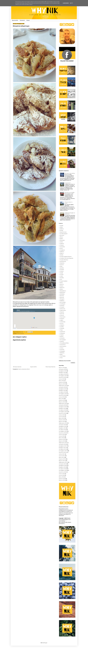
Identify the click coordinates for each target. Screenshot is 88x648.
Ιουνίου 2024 (62, 397)
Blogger (45, 642)
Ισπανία (61, 271)
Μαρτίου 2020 (62, 480)
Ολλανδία (62, 305)
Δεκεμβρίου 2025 (63, 370)
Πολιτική (62, 313)
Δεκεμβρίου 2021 (63, 446)
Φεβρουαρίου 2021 (63, 462)
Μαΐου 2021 (61, 457)
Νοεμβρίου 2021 (62, 447)
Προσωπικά (22, 20)
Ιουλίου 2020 (62, 473)
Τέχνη (61, 330)
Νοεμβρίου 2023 (62, 408)
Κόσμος (28, 20)
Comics (61, 347)
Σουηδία (62, 326)
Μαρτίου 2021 (62, 460)
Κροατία (62, 284)
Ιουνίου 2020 (62, 475)
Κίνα (61, 279)
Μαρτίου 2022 (62, 441)
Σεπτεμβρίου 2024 (63, 393)
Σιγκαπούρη (62, 321)
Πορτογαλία (62, 316)
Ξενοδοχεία (62, 303)
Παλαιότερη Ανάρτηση (50, 366)
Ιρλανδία (62, 268)
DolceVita (22, 333)
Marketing (62, 352)
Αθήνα (61, 227)
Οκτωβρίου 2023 (62, 410)
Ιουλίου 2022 (62, 434)
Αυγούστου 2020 (62, 472)
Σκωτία (61, 323)
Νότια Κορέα (63, 302)
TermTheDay (62, 356)
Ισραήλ (61, 272)
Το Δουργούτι (68, 182)
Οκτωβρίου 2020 (62, 468)
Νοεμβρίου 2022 (62, 428)
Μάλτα (61, 289)
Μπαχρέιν (62, 299)
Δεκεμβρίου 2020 (63, 465)
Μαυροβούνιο (63, 290)
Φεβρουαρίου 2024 (63, 403)
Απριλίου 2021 (62, 459)
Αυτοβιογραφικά (63, 233)
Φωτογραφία (63, 339)
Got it (71, 3)
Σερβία (61, 320)
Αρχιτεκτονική (63, 232)
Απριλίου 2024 (62, 400)
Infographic (62, 351)
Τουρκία (62, 334)
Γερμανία (62, 243)
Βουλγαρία (62, 240)
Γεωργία (62, 245)
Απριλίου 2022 (62, 439)
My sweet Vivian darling (70, 173)
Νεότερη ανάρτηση (17, 366)
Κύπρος (61, 285)
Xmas (61, 357)
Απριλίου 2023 (62, 419)
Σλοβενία (62, 325)
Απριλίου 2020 (62, 478)
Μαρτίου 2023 (62, 421)
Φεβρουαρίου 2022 (63, 442)
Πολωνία (62, 315)
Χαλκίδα (62, 341)
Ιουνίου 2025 (62, 379)
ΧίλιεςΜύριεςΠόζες (64, 343)
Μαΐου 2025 (61, 380)
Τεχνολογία (62, 331)
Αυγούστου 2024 (62, 395)
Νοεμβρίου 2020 (62, 467)
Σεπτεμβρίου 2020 (63, 470)
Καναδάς (62, 277)
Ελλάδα (18, 333)
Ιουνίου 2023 (62, 416)
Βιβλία (61, 238)
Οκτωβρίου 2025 (62, 374)
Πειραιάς (62, 312)
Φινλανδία (62, 338)
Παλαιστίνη (62, 308)
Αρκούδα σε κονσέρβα (69, 192)
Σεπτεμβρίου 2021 (63, 450)
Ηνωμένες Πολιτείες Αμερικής (66, 258)
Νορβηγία (62, 300)
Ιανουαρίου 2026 (62, 369)
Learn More (66, 3)
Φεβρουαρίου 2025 (63, 385)
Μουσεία (62, 295)
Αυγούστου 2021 (62, 452)
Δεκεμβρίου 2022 (63, 426)
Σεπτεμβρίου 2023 (63, 411)
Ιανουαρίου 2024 (62, 405)
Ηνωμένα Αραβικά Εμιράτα (66, 256)
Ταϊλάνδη (62, 328)
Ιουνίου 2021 (62, 455)
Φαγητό (61, 336)
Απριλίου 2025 (62, 382)
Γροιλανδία (62, 246)
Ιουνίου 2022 (62, 436)
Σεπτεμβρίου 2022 (63, 431)
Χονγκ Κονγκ (62, 344)
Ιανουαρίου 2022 (62, 444)
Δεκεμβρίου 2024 (63, 388)
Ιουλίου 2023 (62, 415)
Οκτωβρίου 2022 (62, 429)
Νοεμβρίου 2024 (62, 390)
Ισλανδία (62, 269)
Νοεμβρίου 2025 (62, 372)
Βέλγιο (61, 237)
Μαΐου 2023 (61, 418)
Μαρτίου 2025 (62, 384)
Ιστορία (61, 274)
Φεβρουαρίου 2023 (63, 423)
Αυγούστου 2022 (62, 432)
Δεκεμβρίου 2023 (63, 406)
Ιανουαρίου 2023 (62, 424)
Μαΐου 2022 (61, 437)
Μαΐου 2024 (61, 398)
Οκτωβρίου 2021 (62, 449)
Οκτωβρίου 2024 (62, 392)
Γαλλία (61, 241)
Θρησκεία (62, 263)
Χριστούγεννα (63, 346)
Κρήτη (61, 282)
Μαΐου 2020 (61, 477)
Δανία (61, 248)
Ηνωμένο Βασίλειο (64, 259)
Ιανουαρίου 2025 (62, 387)
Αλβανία (62, 228)
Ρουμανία (62, 318)
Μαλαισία (62, 287)
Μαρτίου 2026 (62, 367)
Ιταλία (61, 276)
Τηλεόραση (62, 333)
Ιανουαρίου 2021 (62, 463)
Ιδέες (61, 266)
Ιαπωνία (62, 264)
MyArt (61, 354)
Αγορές (61, 225)
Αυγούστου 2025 (62, 377)
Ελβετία (62, 253)
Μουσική (62, 297)
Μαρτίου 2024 (62, 401)
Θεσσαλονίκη (63, 261)
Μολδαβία (62, 294)
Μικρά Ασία (62, 292)
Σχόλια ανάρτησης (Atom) (24, 369)
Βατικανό (62, 235)
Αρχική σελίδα (15, 20)
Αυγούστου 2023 (62, 413)
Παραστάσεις (63, 310)
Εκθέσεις (62, 251)
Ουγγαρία (62, 307)
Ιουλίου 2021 (62, 454)
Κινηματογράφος (63, 281)
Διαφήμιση (62, 250)
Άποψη (61, 230)
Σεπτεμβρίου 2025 (63, 375)
